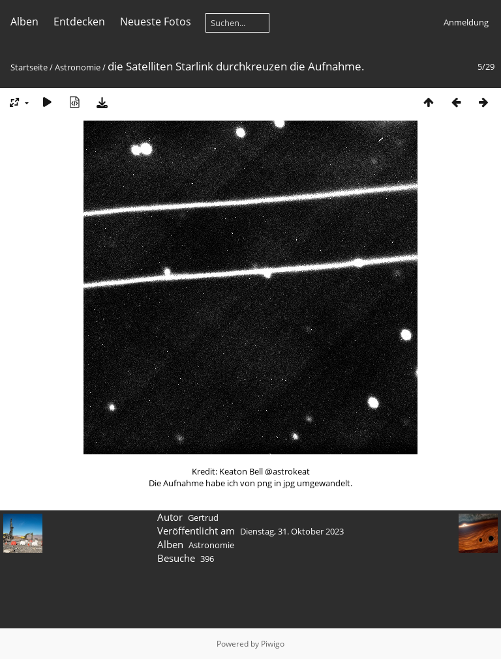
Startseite (29, 67)
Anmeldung (466, 22)
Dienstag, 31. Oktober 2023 (292, 531)
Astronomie (77, 67)
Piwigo (272, 643)
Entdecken (79, 21)
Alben (24, 21)
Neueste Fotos (155, 21)
